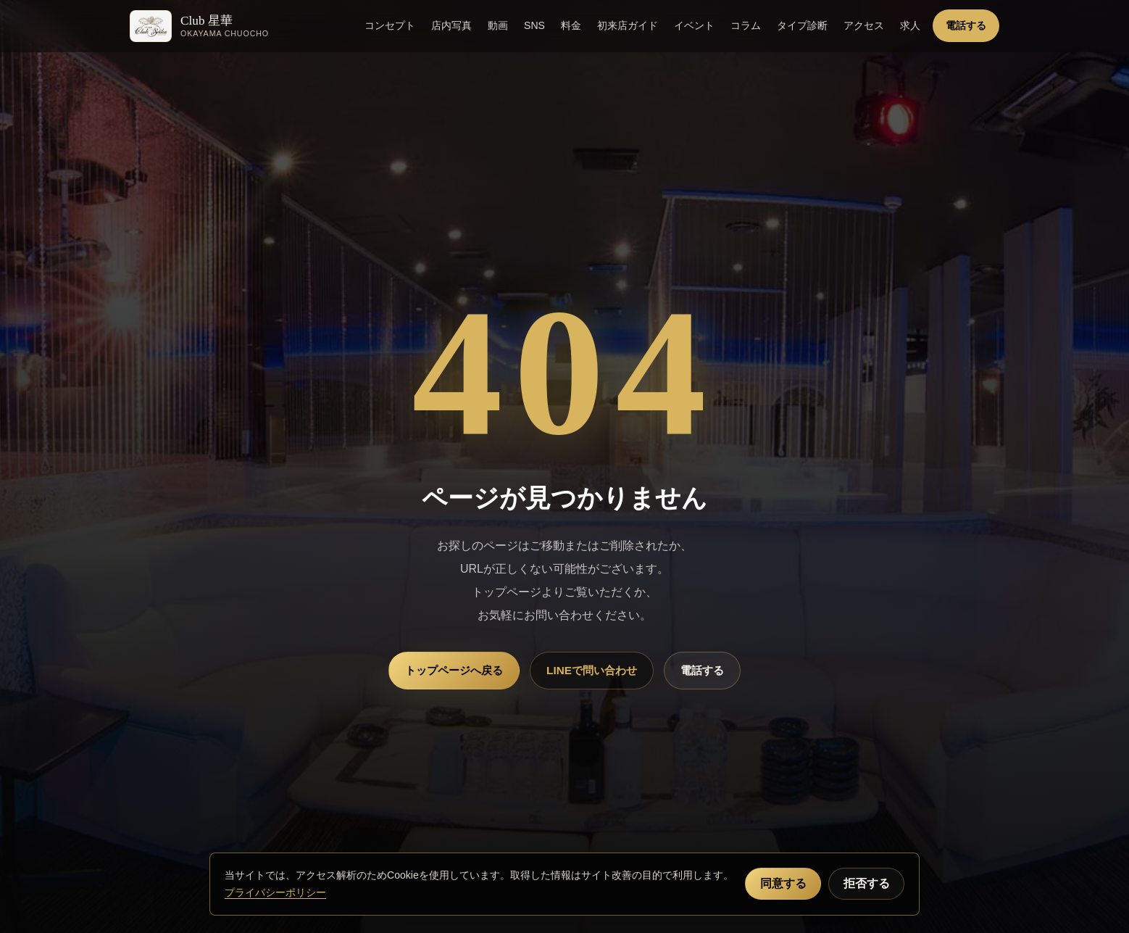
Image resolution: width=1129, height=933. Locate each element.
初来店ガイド (627, 25)
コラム (745, 25)
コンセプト (389, 25)
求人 (910, 25)
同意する (783, 883)
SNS (534, 25)
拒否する (866, 883)
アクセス (863, 25)
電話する (966, 25)
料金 (571, 25)
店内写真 (451, 25)
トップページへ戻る (454, 670)
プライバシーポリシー (275, 892)
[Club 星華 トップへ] (199, 26)
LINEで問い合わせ (591, 670)
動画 (498, 25)
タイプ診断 (802, 25)
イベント (694, 25)
